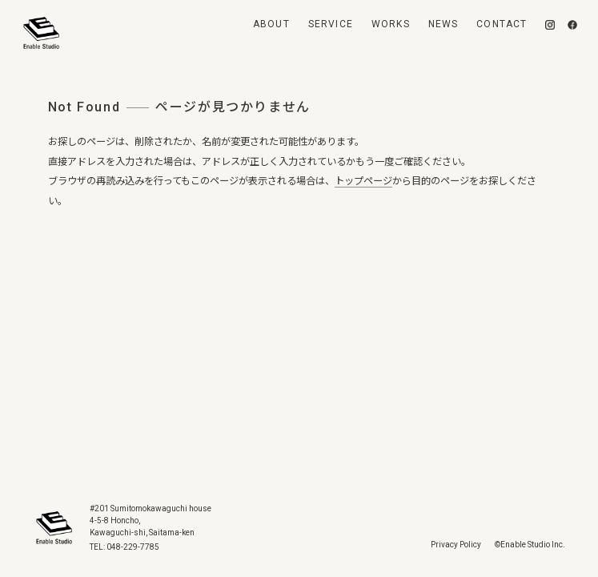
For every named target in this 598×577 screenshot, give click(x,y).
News (443, 24)
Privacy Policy (456, 544)
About (271, 24)
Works (390, 24)
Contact (501, 24)
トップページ (363, 181)
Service (330, 24)
